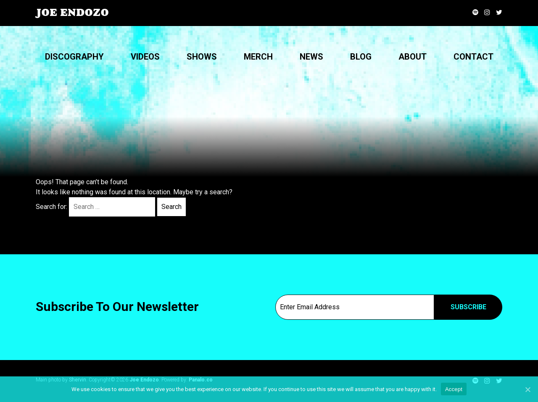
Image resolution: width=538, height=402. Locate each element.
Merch (258, 57)
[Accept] (527, 389)
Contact (473, 57)
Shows (202, 57)
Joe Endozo (72, 12)
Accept (453, 389)
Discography (74, 57)
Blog (361, 57)
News (311, 57)
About (412, 57)
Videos (145, 57)
